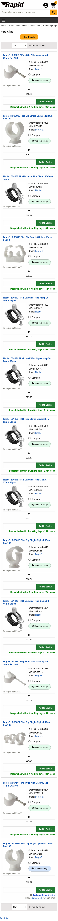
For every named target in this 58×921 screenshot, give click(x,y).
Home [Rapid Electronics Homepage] (4, 25)
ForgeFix (39, 69)
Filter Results (29, 37)
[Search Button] (53, 12)
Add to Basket (45, 101)
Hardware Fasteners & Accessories (25, 25)
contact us (37, 898)
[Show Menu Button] (3, 20)
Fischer (38, 190)
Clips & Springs (50, 25)
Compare (34, 74)
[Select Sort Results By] (19, 45)
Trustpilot (4, 918)
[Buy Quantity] (19, 101)
